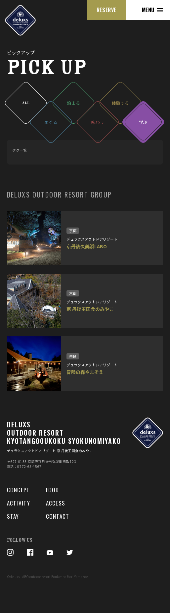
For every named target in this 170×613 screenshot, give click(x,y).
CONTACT (57, 516)
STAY (13, 516)
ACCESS (55, 503)
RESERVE (106, 10)
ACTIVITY (18, 503)
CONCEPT (18, 490)
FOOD (52, 490)
